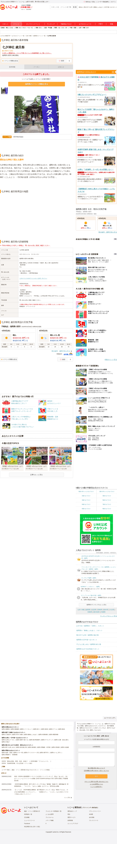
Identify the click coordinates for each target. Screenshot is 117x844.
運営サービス (71, 817)
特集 (111, 24)
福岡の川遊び (6, 742)
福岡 (87, 27)
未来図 (91, 814)
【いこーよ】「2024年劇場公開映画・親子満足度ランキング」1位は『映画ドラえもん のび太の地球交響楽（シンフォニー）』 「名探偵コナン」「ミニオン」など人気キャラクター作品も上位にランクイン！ (41, 792)
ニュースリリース (29, 820)
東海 (37, 27)
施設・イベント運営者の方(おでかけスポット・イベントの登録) (31, 770)
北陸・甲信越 (48, 27)
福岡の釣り (36, 729)
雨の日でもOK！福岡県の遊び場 (87, 635)
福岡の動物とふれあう (30, 734)
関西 (55, 27)
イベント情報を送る (10, 61)
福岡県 (88, 610)
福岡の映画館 (32, 747)
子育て (100, 24)
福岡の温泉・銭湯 (7, 752)
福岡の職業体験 (53, 734)
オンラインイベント (33, 24)
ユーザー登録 (6, 770)
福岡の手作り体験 (17, 734)
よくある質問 (50, 814)
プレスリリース (93, 820)
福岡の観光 (61, 729)
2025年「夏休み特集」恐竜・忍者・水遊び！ (15, 761)
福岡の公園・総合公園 (61, 740)
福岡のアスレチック (47, 740)
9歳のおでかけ (106, 508)
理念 (69, 814)
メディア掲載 (50, 820)
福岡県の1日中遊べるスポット (86, 640)
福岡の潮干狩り (44, 752)
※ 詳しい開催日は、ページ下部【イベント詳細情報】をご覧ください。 (27, 53)
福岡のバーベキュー (26, 729)
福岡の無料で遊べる (22, 740)
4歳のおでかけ (86, 500)
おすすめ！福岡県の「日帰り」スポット (90, 626)
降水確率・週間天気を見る (61, 351)
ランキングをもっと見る (108, 616)
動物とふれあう (98, 7)
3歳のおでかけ (106, 496)
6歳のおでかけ (86, 504)
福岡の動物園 (15, 729)
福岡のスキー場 (18, 752)
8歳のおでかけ (86, 508)
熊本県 (105, 610)
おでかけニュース (85, 24)
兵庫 (66, 27)
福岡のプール (53, 729)
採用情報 (70, 820)
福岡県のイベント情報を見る (36, 84)
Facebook (27, 823)
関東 (17, 27)
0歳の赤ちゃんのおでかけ (86, 491)
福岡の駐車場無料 (34, 740)
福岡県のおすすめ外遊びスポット (87, 649)
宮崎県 (89, 612)
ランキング (51, 24)
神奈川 (24, 27)
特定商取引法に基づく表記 (32, 826)
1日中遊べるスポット (110, 7)
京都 (62, 27)
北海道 (11, 27)
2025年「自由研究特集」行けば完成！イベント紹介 (17, 763)
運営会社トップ (72, 811)
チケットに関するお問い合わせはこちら (96, 781)
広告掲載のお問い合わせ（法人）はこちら (96, 770)
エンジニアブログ (73, 823)
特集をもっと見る (111, 359)
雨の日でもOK (88, 7)
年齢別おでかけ (66, 24)
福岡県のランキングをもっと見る (96, 604)
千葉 (28, 27)
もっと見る (67, 797)
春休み (81, 7)
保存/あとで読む (89, 2)
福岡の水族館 (65, 747)
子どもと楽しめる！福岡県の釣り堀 (88, 644)
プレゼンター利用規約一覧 (53, 811)
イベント (16, 24)
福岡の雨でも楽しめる (8, 747)
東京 (20, 27)
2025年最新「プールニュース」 (40, 761)
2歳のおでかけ (86, 496)
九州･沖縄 (80, 610)
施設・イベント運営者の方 (32, 811)
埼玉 (32, 27)
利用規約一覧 (28, 814)
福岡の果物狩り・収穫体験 (9, 754)
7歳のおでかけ (106, 504)
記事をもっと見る (36, 475)
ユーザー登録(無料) (103, 2)
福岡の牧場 (44, 729)
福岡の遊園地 (6, 729)
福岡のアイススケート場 (31, 752)
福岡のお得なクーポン (8, 740)
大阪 (59, 27)
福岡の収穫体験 (43, 734)
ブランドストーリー (95, 811)
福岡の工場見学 (6, 734)
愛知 (40, 27)
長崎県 (100, 610)
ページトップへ (109, 718)
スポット (5, 24)
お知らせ (61, 67)
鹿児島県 (96, 612)
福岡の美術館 (56, 747)
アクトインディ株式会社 (90, 807)
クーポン (37, 67)
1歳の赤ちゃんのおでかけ (106, 491)
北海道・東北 (4, 27)
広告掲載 (26, 817)
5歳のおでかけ (106, 500)
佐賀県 (94, 610)
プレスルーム (50, 817)
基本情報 (12, 67)
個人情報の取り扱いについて (96, 768)
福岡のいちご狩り (55, 752)
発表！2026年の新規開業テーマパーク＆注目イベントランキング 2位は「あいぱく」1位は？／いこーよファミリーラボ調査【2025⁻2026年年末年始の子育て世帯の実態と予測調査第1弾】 (41, 778)
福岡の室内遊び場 (21, 747)
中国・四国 (73, 27)
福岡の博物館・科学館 (43, 747)
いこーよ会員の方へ (96, 786)
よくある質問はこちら (96, 784)
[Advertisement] (36, 184)
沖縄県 (103, 612)
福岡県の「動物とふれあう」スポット (89, 630)
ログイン (113, 2)
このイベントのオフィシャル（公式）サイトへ (33, 278)
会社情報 (91, 817)
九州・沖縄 (82, 27)
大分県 (111, 610)
